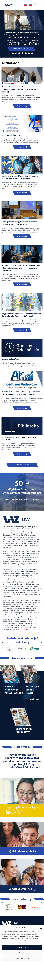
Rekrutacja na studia (22, 851)
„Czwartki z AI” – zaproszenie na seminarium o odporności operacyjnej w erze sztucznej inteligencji (22, 268)
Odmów (22, 953)
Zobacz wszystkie (22, 465)
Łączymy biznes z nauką (21, 807)
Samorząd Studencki (23, 888)
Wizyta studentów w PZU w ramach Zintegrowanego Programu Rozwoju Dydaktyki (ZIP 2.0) (22, 89)
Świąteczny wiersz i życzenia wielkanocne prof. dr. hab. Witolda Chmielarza (20, 177)
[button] (41, 927)
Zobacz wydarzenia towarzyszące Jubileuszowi (22, 500)
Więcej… (25, 629)
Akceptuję (22, 947)
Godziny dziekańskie (10, 359)
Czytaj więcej (22, 106)
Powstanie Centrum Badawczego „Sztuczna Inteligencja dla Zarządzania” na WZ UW (21, 393)
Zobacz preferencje (22, 958)
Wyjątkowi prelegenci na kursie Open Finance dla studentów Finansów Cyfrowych (21, 314)
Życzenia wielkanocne (11, 135)
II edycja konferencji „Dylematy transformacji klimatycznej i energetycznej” (21, 223)
